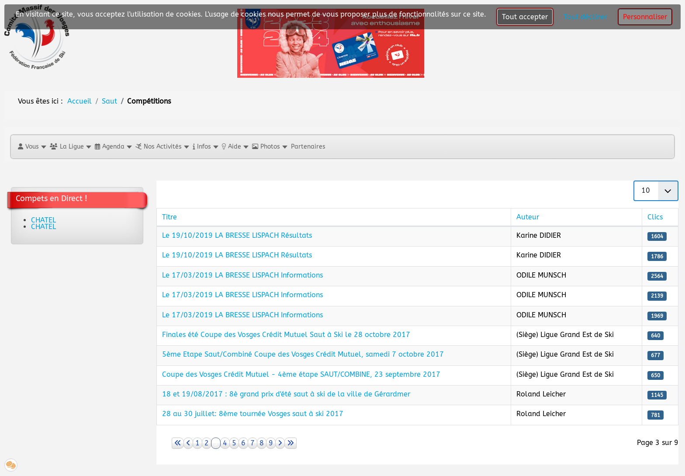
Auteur (527, 217)
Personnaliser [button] (645, 17)
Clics (655, 217)
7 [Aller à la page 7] (252, 443)
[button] (32, 146)
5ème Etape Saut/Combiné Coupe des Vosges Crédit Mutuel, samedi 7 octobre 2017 (303, 354)
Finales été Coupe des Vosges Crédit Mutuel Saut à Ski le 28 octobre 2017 (286, 334)
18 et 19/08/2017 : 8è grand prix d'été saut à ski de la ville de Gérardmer (286, 394)
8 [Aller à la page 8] (261, 443)
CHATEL (43, 220)
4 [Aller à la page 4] (225, 443)
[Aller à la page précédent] (188, 443)
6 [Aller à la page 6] (243, 443)
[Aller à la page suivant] (280, 443)
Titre (169, 217)
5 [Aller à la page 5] (234, 443)
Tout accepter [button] (525, 17)
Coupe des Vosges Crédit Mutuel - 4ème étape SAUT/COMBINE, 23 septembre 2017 (301, 374)
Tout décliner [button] (585, 17)
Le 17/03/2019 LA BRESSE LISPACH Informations (242, 275)
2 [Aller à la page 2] (206, 443)
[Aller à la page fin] (290, 443)
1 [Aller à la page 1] (197, 443)
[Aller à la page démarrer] (178, 443)
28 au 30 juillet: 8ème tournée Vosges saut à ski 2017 (252, 414)
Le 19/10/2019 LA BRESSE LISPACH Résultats (237, 235)
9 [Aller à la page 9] (271, 443)
